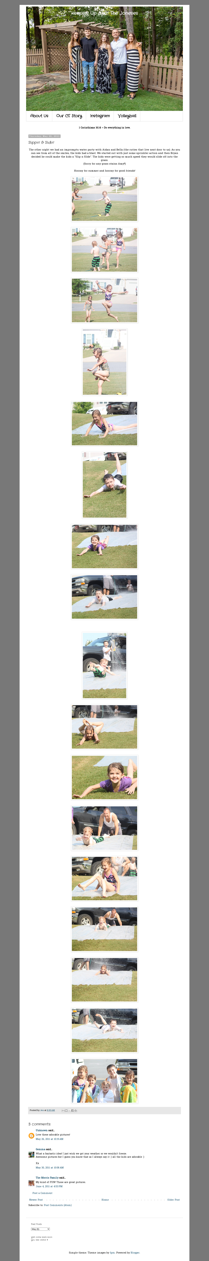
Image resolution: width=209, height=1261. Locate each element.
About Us (39, 116)
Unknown (42, 1130)
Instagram (100, 116)
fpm (112, 1253)
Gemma (40, 1149)
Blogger (135, 1253)
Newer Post (36, 1200)
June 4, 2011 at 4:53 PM (49, 1186)
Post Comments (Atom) (58, 1205)
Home (105, 1200)
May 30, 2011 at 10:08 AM (50, 1168)
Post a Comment (42, 1193)
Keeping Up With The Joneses (104, 13)
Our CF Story (69, 116)
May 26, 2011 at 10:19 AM (49, 1139)
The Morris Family (47, 1178)
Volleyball (127, 116)
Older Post (173, 1200)
